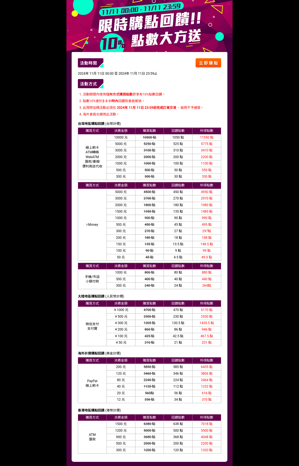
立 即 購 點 (208, 63)
